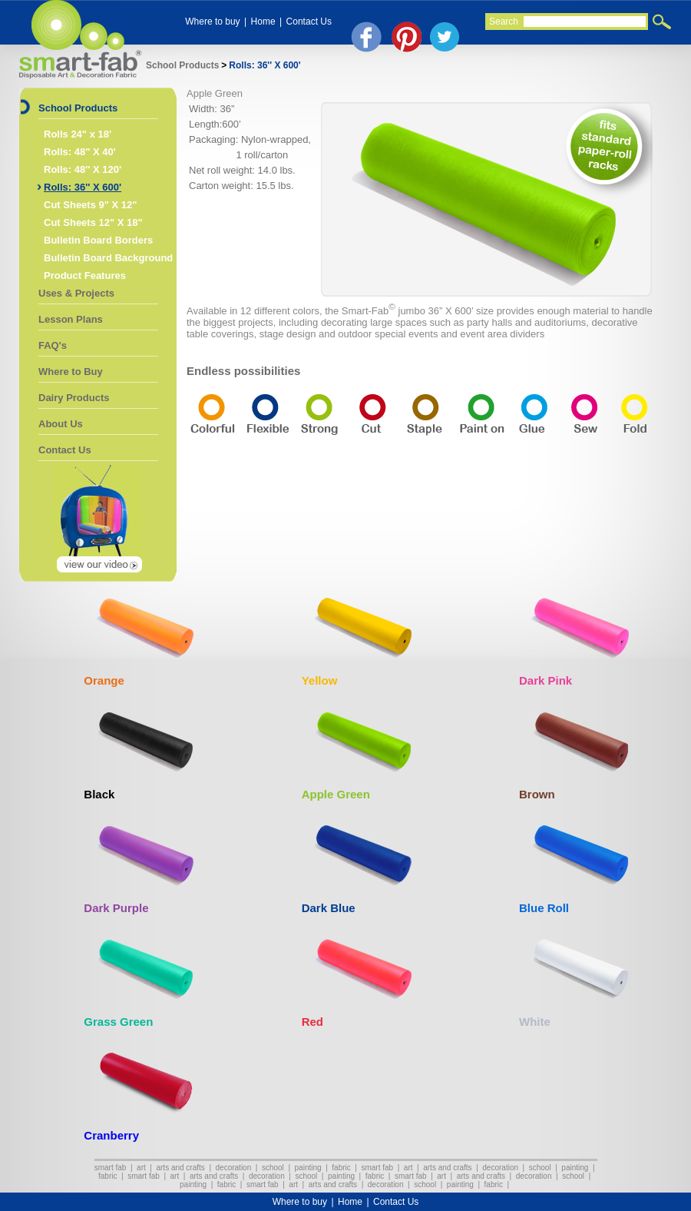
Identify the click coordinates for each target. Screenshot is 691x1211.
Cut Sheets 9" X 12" (90, 205)
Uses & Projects (76, 293)
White (534, 1021)
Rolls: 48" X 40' (80, 152)
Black (99, 794)
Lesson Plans (70, 319)
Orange (104, 680)
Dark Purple (116, 907)
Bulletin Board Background (108, 258)
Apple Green (336, 794)
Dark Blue (328, 907)
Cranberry (111, 1135)
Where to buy (212, 21)
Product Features (85, 275)
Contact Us (309, 21)
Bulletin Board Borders (98, 240)
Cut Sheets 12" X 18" (93, 222)
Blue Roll (544, 907)
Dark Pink (545, 680)
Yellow (320, 680)
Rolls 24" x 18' (77, 134)
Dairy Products (73, 397)
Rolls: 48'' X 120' (82, 169)
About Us (60, 424)
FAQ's (52, 345)
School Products (182, 65)
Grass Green (118, 1021)
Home (263, 21)
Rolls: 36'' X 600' (264, 65)
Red (312, 1021)
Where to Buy (70, 371)
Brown (537, 794)
